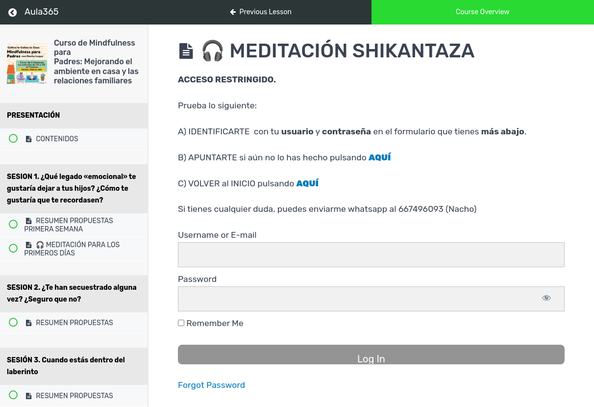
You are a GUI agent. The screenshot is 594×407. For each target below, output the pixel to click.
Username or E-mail (217, 235)
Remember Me (211, 323)
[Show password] (546, 298)
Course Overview (483, 12)
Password (197, 279)
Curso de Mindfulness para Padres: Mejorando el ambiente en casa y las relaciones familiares (96, 61)
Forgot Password (211, 385)
